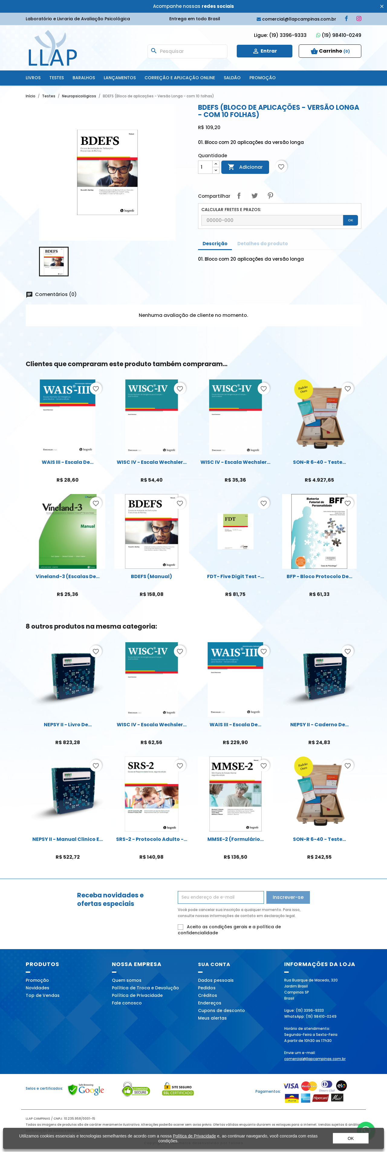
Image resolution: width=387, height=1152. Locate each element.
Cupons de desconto (221, 1010)
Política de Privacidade (137, 995)
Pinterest (270, 196)
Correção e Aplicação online (180, 78)
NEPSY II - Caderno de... (319, 724)
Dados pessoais (216, 980)
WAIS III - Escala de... (67, 462)
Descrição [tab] (215, 243)
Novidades (37, 988)
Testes (56, 78)
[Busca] (187, 51)
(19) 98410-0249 (338, 35)
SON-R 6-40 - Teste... (319, 462)
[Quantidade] (205, 167)
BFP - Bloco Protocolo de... (319, 576)
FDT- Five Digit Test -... (235, 576)
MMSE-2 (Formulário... (235, 839)
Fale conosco (127, 1003)
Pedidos (207, 988)
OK (350, 220)
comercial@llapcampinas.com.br (315, 1058)
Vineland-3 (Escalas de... (67, 576)
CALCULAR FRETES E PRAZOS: (231, 210)
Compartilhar (239, 196)
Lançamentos (120, 78)
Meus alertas (212, 1018)
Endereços (209, 1003)
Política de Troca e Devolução (145, 988)
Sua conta (214, 964)
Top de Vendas (43, 995)
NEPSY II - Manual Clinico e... (67, 839)
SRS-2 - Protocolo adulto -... (151, 839)
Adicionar (245, 167)
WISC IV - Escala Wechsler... (152, 462)
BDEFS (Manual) (151, 576)
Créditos (207, 995)
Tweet (255, 196)
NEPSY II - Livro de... (68, 724)
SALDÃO (232, 78)
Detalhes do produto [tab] (262, 243)
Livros (33, 78)
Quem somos (126, 980)
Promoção (262, 78)
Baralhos (84, 78)
